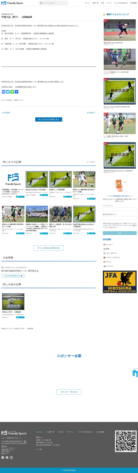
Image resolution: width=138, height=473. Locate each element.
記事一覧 (95, 3)
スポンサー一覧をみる (69, 392)
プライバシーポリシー (114, 223)
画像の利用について (7, 450)
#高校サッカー (19, 100)
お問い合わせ (5, 452)
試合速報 (134, 3)
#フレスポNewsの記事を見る (48, 248)
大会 (102, 3)
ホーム (87, 3)
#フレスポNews (6, 100)
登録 (119, 233)
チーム (109, 3)
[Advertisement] (48, 140)
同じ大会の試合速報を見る (48, 119)
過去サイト (4, 453)
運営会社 (4, 446)
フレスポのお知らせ (121, 3)
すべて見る (91, 162)
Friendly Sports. (70, 470)
